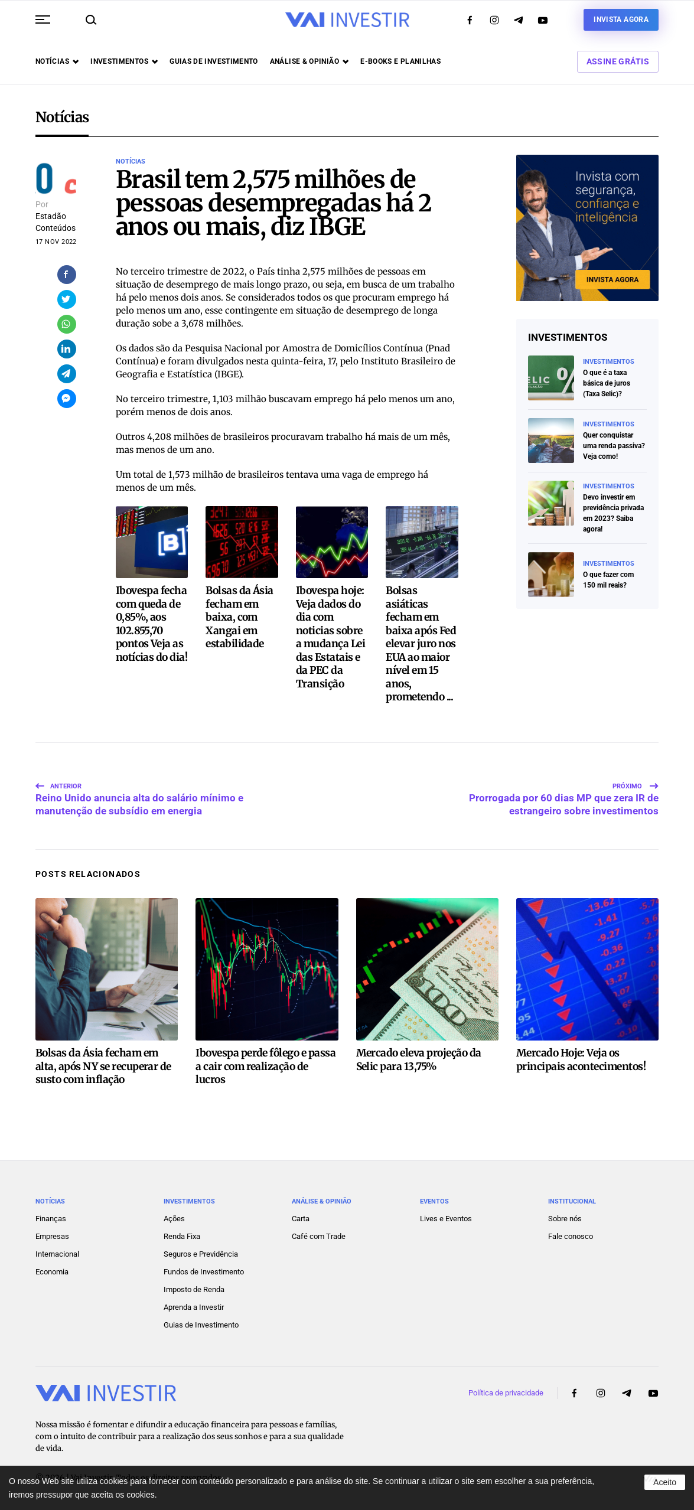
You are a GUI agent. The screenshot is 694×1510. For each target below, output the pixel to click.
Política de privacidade (505, 1389)
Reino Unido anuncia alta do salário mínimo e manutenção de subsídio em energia (139, 790)
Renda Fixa (182, 1232)
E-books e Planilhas (400, 61)
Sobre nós (565, 1215)
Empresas (52, 1232)
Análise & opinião (309, 61)
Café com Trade (319, 1232)
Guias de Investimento (201, 1321)
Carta (300, 1215)
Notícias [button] (57, 61)
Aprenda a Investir (194, 1303)
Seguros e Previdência (201, 1250)
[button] (42, 19)
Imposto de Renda (194, 1285)
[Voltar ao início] (347, 19)
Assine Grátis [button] (618, 61)
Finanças (50, 1215)
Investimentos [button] (124, 61)
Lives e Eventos (446, 1215)
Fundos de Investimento (204, 1268)
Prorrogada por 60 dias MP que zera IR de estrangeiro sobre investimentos (564, 790)
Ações (174, 1215)
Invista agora (621, 19)
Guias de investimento (214, 61)
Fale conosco (570, 1232)
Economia (52, 1268)
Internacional (57, 1250)
